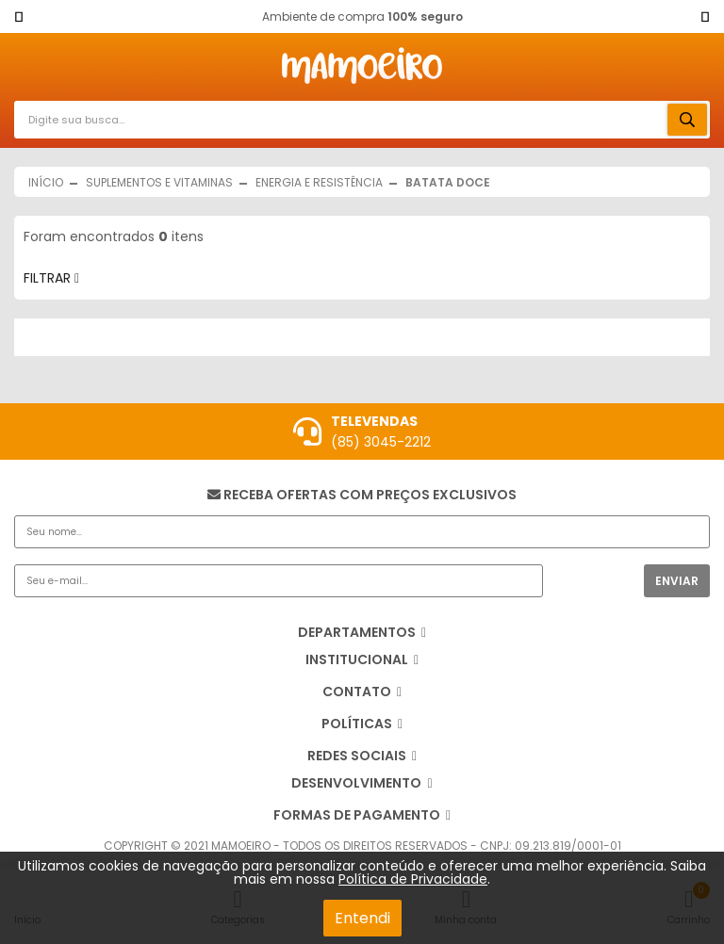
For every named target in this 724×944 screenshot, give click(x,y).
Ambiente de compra (362, 16)
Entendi (362, 918)
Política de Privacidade (412, 879)
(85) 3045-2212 (381, 441)
